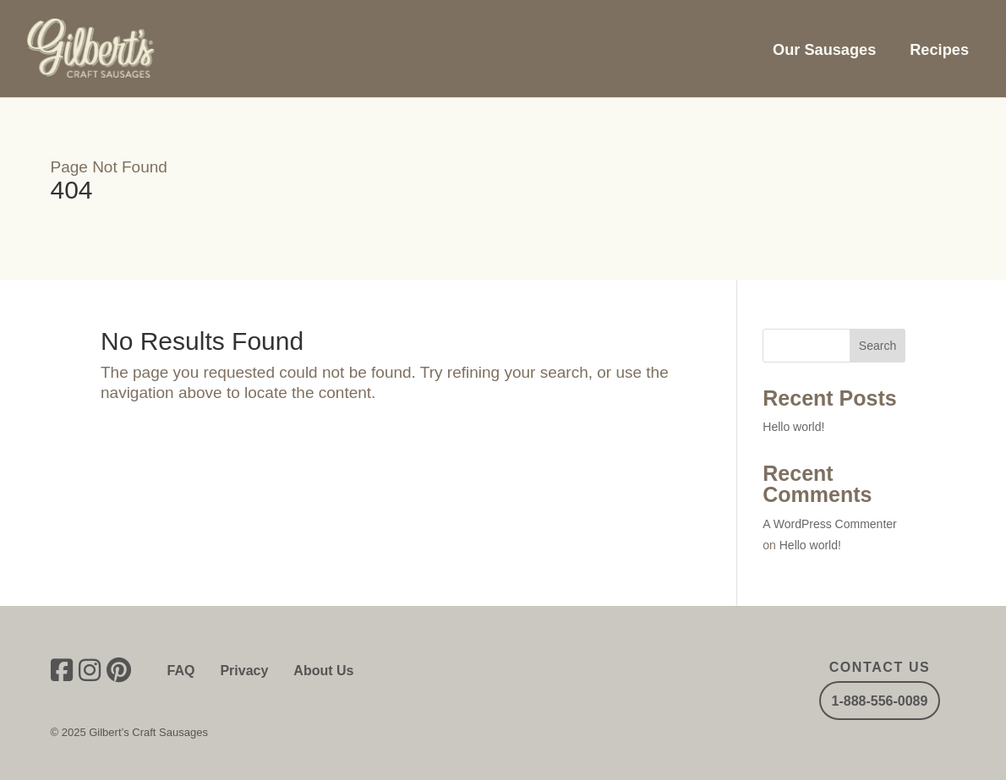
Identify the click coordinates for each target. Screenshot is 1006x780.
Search (877, 345)
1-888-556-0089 (880, 700)
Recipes (939, 49)
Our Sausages (824, 49)
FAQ (181, 670)
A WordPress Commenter (829, 524)
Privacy (244, 670)
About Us (323, 670)
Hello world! (793, 427)
